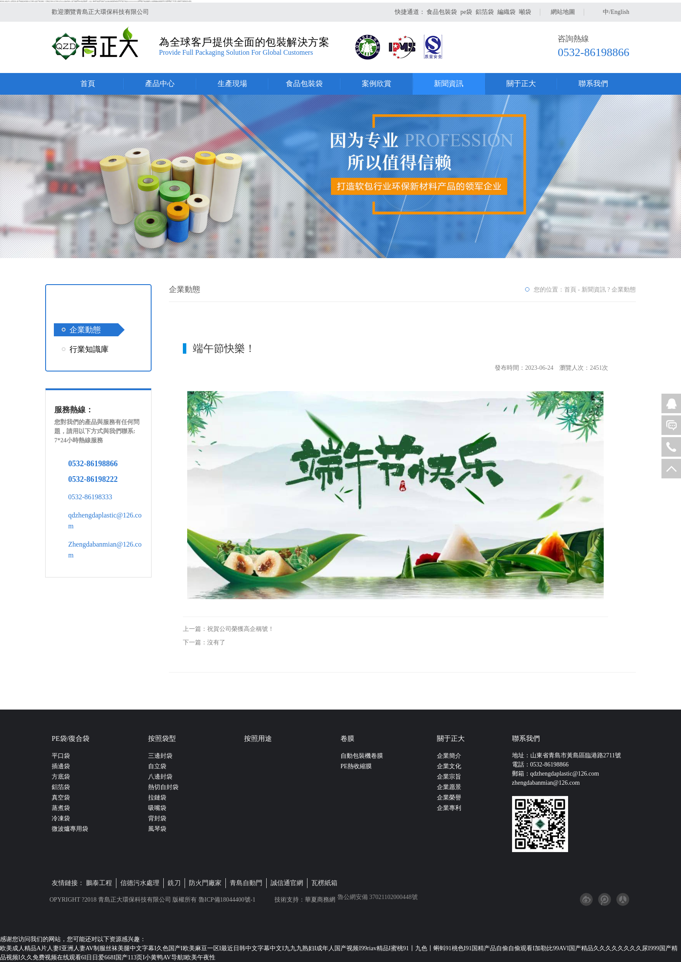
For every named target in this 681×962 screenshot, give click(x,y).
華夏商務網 (320, 899)
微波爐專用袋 (70, 829)
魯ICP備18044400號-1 (226, 899)
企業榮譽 (449, 797)
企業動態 (85, 329)
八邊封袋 (160, 776)
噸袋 (525, 12)
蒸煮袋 (61, 808)
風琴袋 (157, 829)
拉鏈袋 (157, 797)
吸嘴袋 (157, 808)
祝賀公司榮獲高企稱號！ (240, 629)
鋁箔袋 (485, 12)
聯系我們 (593, 84)
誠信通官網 (287, 882)
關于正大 (521, 84)
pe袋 (466, 12)
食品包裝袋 (441, 12)
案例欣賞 (376, 84)
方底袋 (61, 776)
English (620, 12)
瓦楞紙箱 (324, 882)
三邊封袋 (160, 756)
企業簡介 (449, 756)
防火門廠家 (205, 882)
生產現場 (232, 84)
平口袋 (61, 756)
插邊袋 (61, 766)
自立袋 (157, 766)
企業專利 (449, 808)
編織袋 (506, 12)
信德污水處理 (139, 882)
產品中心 (160, 84)
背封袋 (157, 818)
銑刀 (174, 882)
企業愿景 (449, 787)
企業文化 (449, 766)
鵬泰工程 (99, 882)
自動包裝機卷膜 (361, 756)
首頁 (87, 84)
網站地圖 (563, 12)
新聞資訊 (448, 84)
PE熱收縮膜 (356, 766)
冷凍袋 (61, 818)
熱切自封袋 (163, 787)
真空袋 (61, 797)
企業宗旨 (449, 776)
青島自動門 (246, 882)
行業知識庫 (89, 349)
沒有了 (216, 642)
